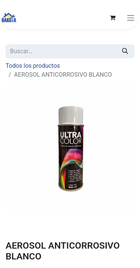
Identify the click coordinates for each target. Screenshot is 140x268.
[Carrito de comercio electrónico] (112, 17)
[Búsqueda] (125, 51)
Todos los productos (33, 65)
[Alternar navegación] (131, 18)
